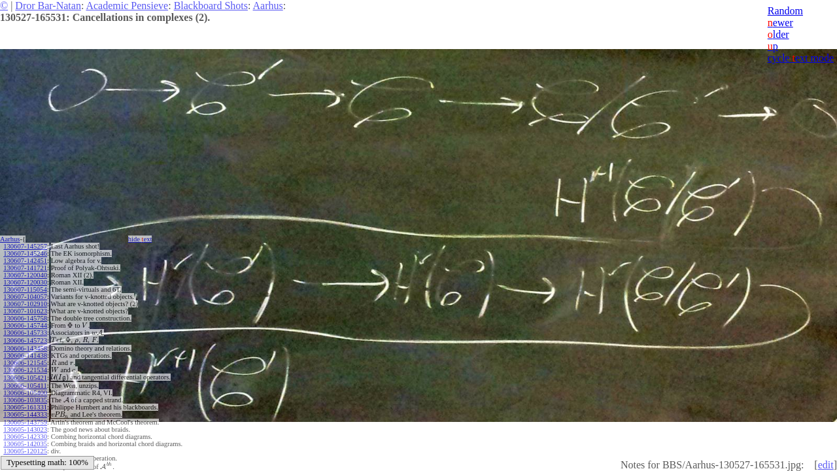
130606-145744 (25, 325)
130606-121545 (25, 362)
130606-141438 (25, 355)
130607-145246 (25, 253)
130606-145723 (25, 340)
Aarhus (268, 5)
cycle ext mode (801, 57)
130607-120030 (25, 282)
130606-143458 (25, 348)
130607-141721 (25, 267)
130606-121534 (25, 370)
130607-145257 (25, 246)
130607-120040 (25, 275)
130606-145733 (25, 332)
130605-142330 (25, 436)
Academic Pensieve (127, 5)
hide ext (140, 239)
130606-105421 (25, 377)
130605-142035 (25, 443)
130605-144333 (25, 414)
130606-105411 (24, 385)
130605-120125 (25, 451)
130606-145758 (25, 318)
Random (785, 10)
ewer (780, 22)
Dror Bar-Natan (48, 5)
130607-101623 (25, 311)
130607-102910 (25, 303)
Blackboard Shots (211, 5)
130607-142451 (25, 260)
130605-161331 (25, 407)
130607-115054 (24, 289)
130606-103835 (25, 400)
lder (778, 34)
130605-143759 (25, 422)
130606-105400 (25, 392)
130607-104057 (25, 296)
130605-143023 (25, 429)
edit (826, 464)
